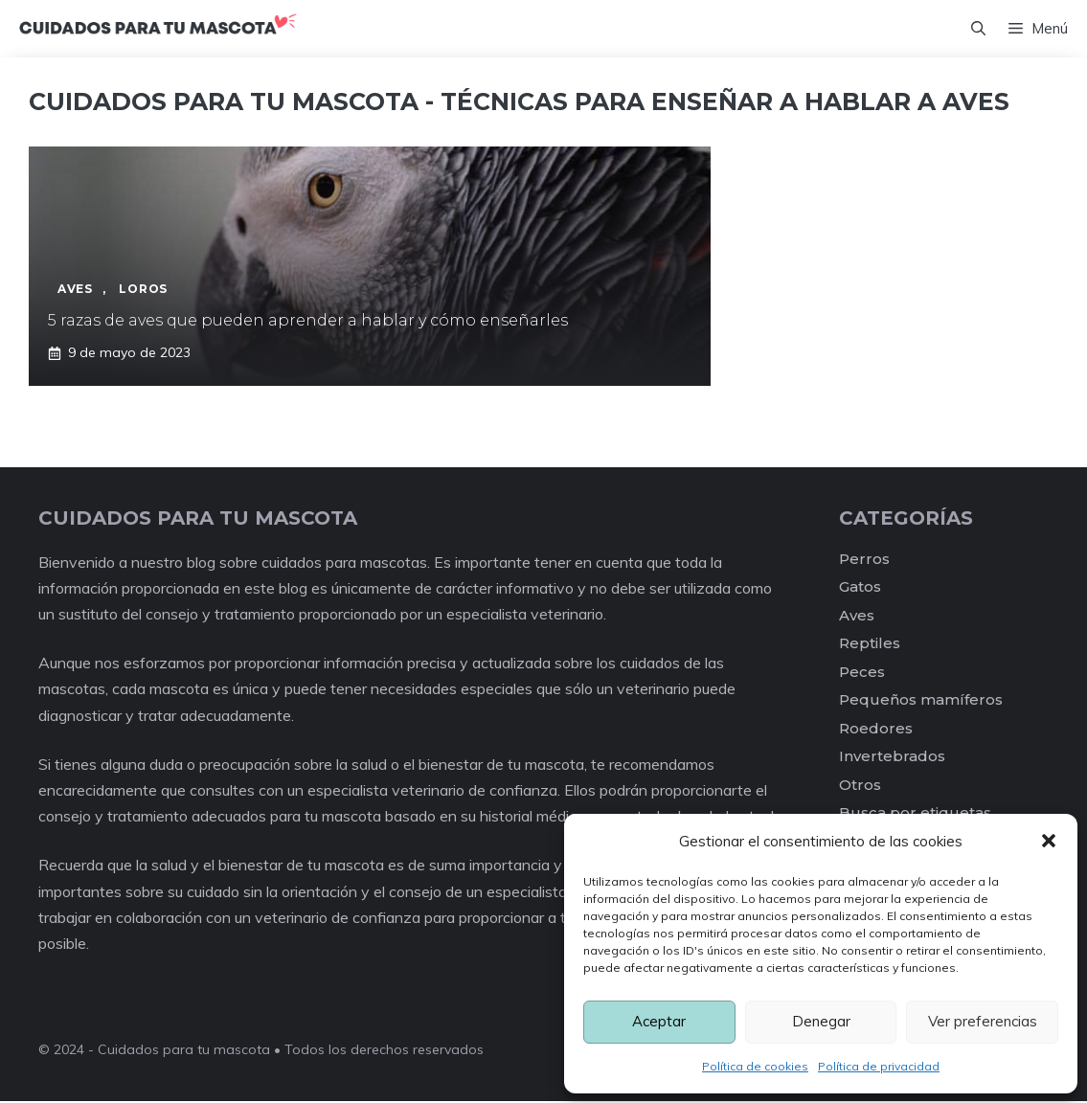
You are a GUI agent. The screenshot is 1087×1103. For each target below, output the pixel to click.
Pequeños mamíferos (921, 701)
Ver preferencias (982, 1021)
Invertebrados (892, 758)
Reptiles (869, 645)
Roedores (876, 730)
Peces (862, 673)
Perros (864, 561)
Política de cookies (755, 1066)
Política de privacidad (879, 1066)
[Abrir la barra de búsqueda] (978, 30)
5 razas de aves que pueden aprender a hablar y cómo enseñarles (308, 322)
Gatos (860, 588)
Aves (856, 617)
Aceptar (659, 1021)
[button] (1048, 840)
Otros (860, 786)
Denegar (821, 1021)
